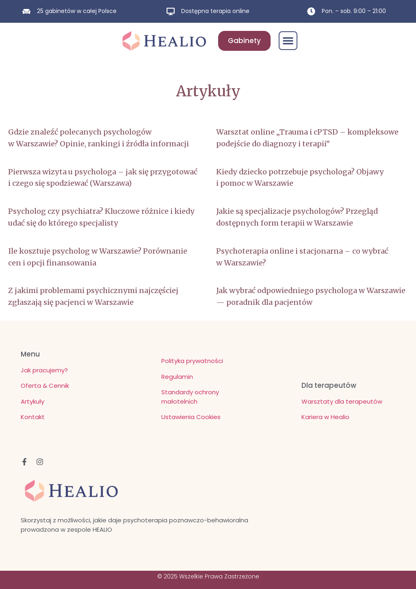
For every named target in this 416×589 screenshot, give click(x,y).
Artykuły (32, 401)
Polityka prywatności (192, 360)
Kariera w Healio (325, 417)
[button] (288, 40)
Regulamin (177, 376)
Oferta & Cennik (45, 385)
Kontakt (33, 417)
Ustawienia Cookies (191, 417)
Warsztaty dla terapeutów (341, 401)
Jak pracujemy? (44, 370)
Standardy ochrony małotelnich (190, 397)
